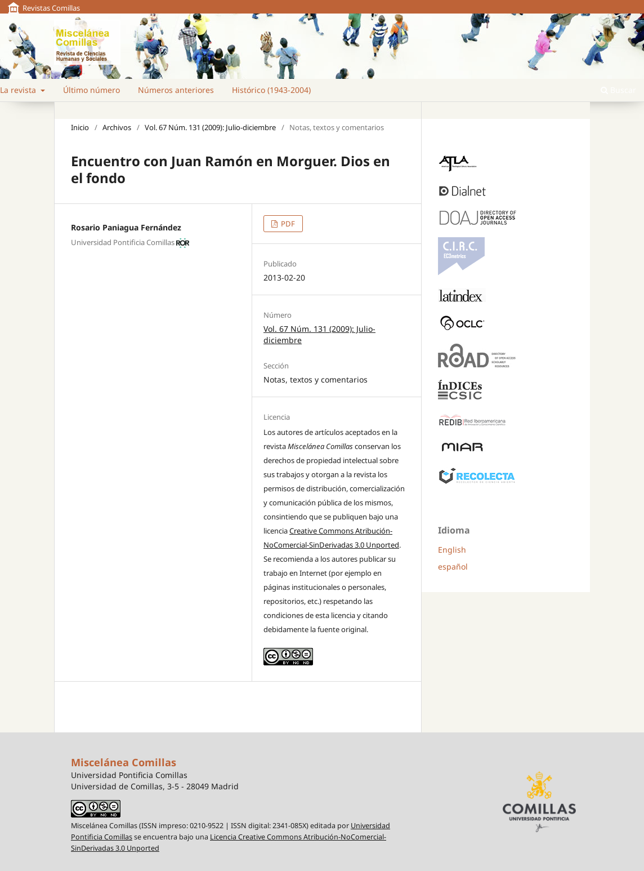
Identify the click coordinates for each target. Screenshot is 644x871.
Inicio (80, 127)
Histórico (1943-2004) (271, 90)
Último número (91, 90)
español (453, 566)
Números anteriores (176, 90)
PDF (287, 224)
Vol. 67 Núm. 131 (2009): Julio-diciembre (210, 127)
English (452, 549)
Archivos (116, 127)
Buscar (618, 90)
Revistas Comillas (51, 8)
